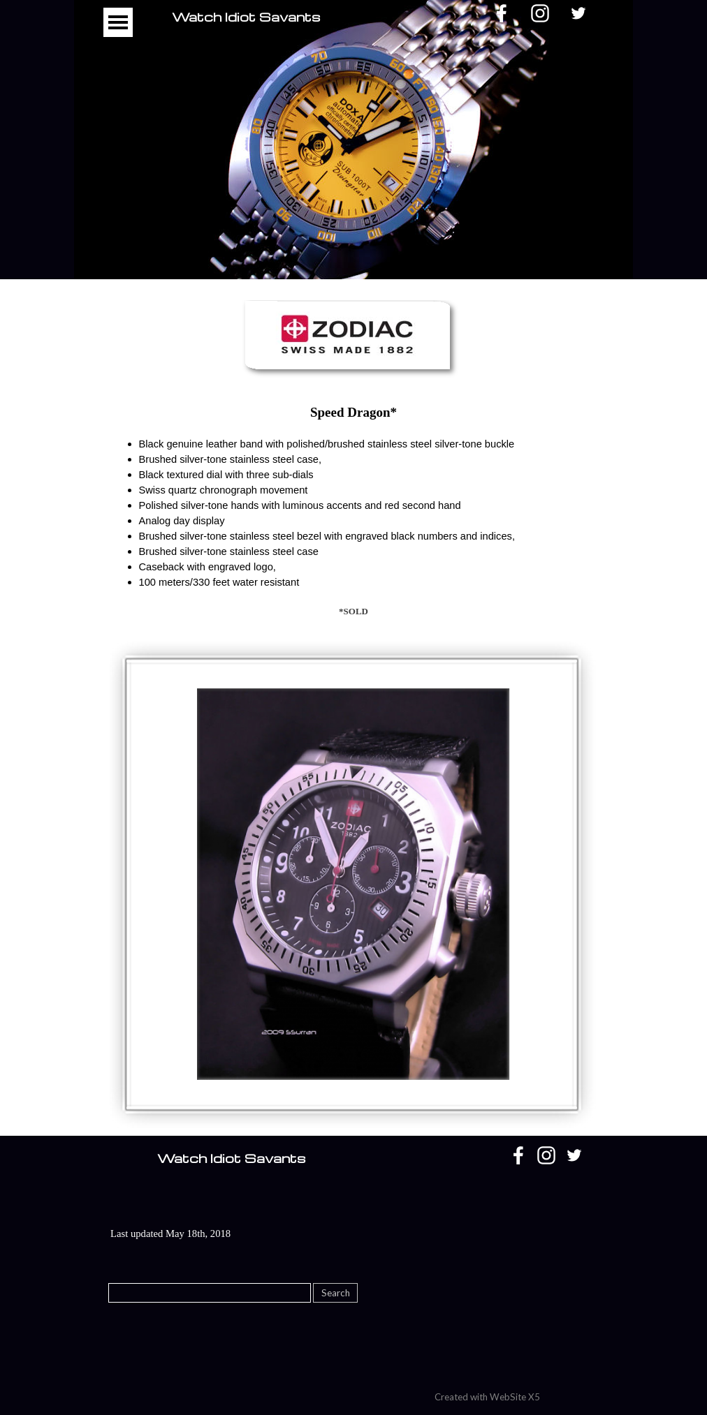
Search (335, 1292)
